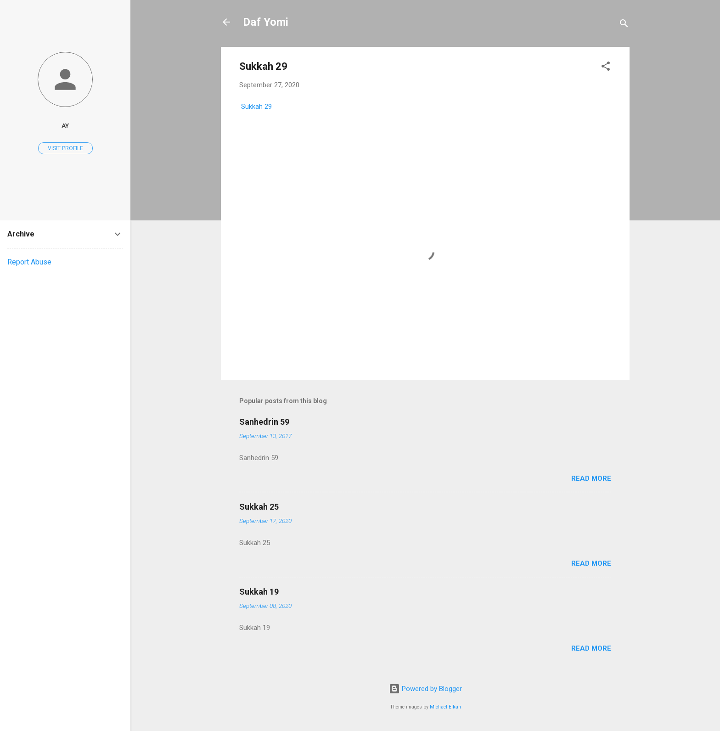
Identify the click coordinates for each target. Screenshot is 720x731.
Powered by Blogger (425, 689)
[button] (605, 68)
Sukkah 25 (259, 507)
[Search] (624, 25)
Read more (591, 478)
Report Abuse (29, 262)
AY (65, 125)
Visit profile (65, 148)
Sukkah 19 (259, 591)
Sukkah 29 (255, 106)
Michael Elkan (445, 707)
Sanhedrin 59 (264, 422)
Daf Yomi (265, 22)
